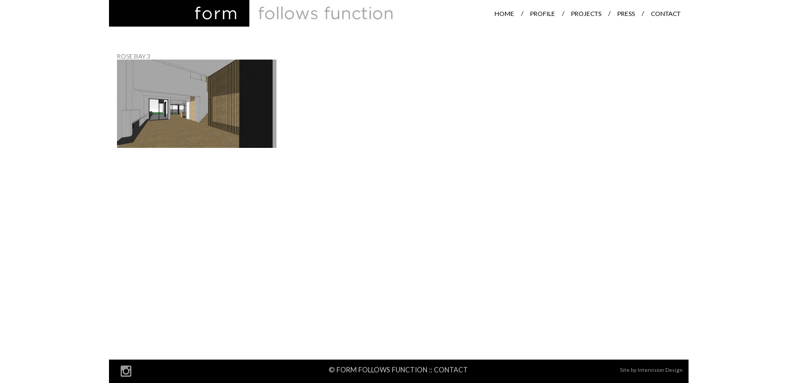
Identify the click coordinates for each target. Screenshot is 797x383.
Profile (542, 14)
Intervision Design (660, 370)
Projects (586, 14)
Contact (666, 14)
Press (626, 14)
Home (504, 14)
